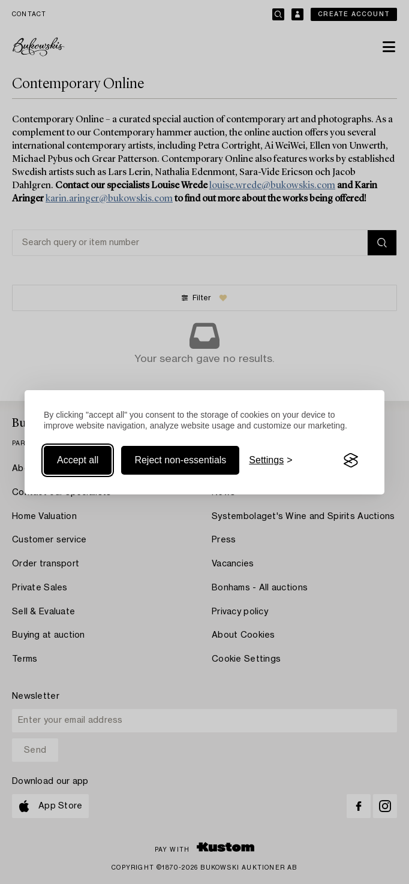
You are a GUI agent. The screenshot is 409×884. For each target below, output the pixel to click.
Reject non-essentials (180, 460)
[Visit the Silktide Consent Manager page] (350, 460)
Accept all (77, 460)
